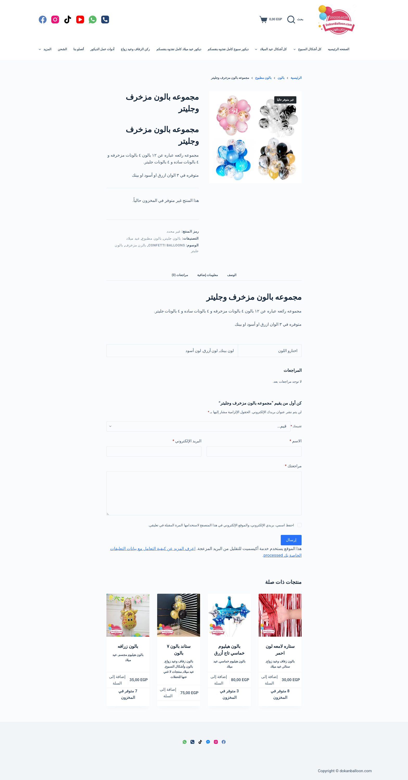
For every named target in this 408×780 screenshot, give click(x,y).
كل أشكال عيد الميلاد (270, 49)
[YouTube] (80, 19)
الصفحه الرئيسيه (338, 49)
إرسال (291, 540)
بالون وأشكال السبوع (179, 666)
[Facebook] (43, 19)
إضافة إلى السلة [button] (269, 680)
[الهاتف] (105, 19)
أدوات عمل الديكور (102, 49)
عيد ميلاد (133, 238)
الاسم (296, 441)
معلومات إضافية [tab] (207, 275)
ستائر (286, 666)
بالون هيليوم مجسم (130, 655)
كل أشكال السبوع (306, 49)
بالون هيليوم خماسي (232, 661)
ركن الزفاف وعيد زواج (135, 49)
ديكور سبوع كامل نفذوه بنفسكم (228, 49)
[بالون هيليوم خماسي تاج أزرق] (229, 615)
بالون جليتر (172, 238)
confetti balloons (166, 245)
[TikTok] (68, 19)
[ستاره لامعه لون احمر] (280, 615)
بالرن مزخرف (135, 245)
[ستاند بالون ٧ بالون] (178, 615)
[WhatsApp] (93, 19)
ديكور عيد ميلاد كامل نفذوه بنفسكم (178, 49)
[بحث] (295, 19)
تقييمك (296, 426)
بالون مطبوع (152, 238)
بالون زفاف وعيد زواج (280, 661)
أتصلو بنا (78, 49)
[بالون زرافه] (127, 615)
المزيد (45, 49)
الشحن (62, 49)
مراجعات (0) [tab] (180, 275)
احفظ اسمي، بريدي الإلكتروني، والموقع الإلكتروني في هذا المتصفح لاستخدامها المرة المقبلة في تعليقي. (221, 525)
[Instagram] (55, 19)
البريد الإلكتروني (187, 441)
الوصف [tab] (231, 275)
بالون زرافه (128, 646)
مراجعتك (293, 466)
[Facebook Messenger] (208, 742)
